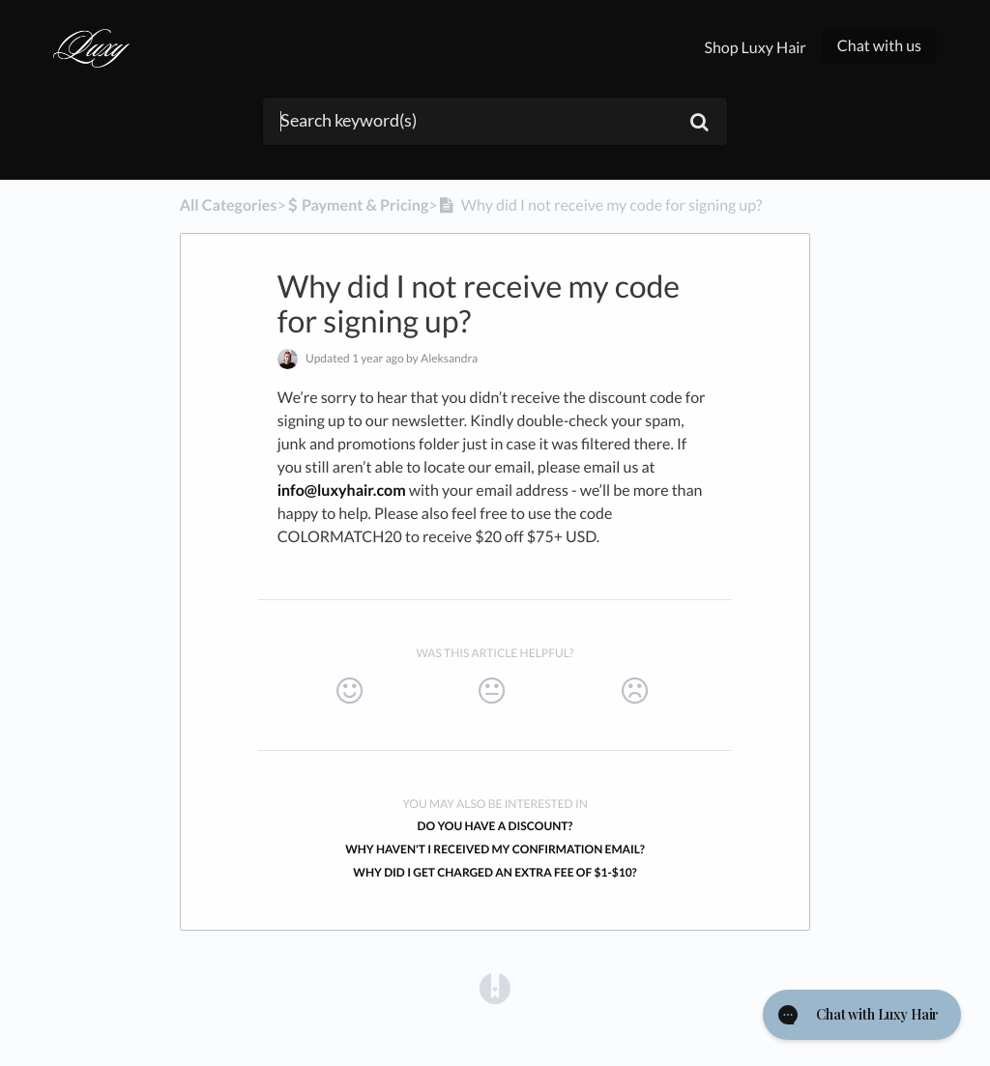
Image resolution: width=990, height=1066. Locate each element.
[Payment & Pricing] (357, 205)
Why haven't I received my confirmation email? (495, 849)
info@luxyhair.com (341, 490)
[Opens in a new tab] (495, 987)
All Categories (228, 205)
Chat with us (879, 46)
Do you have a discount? (495, 826)
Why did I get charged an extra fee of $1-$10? (494, 872)
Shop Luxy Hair (754, 48)
